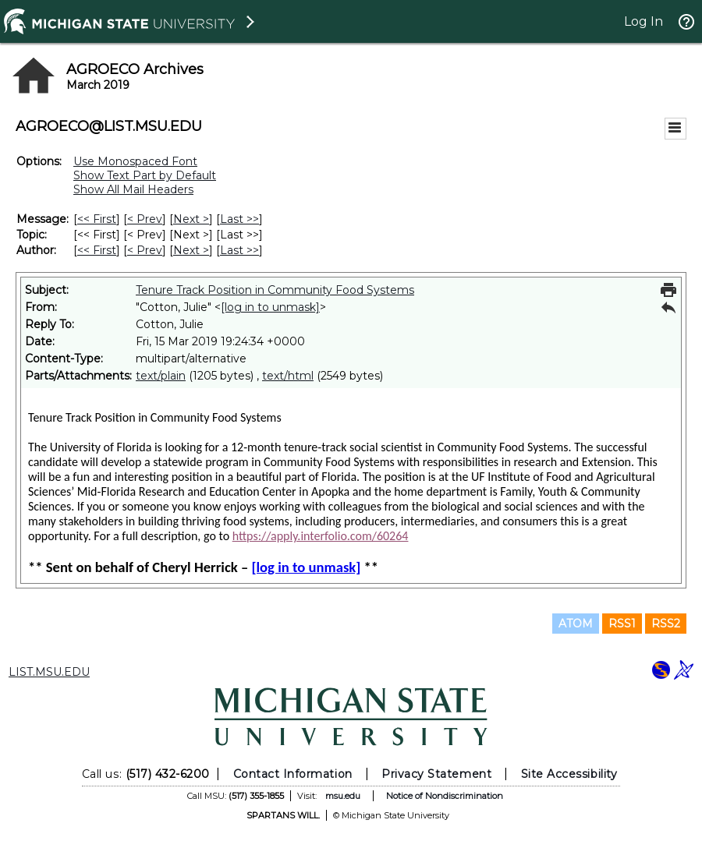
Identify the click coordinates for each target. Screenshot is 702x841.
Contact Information (293, 774)
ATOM (575, 624)
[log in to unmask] (270, 307)
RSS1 (622, 624)
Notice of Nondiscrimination (444, 795)
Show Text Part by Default (144, 175)
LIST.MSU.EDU (49, 672)
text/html (288, 376)
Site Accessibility (569, 774)
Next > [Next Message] (191, 219)
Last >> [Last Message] (239, 219)
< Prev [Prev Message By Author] (144, 250)
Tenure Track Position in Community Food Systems (275, 290)
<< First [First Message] (96, 219)
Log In (643, 21)
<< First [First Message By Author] (96, 250)
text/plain (161, 376)
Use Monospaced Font (135, 161)
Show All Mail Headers (133, 189)
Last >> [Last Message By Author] (239, 250)
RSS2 (665, 624)
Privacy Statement (436, 774)
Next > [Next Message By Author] (191, 250)
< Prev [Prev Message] (144, 219)
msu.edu (342, 795)
